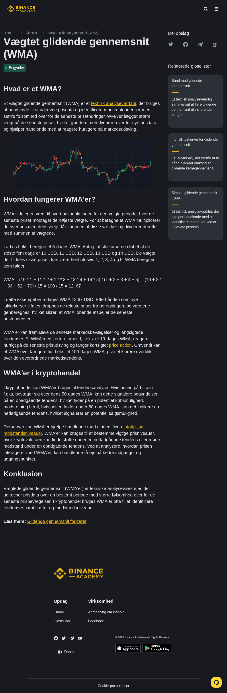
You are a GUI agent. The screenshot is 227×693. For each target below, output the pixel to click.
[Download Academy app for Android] (157, 649)
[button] (216, 9)
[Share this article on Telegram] (200, 44)
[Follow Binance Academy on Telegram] (72, 638)
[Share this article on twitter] (170, 44)
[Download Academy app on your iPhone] (128, 649)
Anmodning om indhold (106, 612)
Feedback (96, 621)
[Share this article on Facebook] (185, 44)
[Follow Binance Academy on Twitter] (64, 638)
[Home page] (21, 8)
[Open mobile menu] (216, 9)
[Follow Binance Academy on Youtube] (80, 638)
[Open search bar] (204, 9)
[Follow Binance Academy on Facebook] (56, 638)
